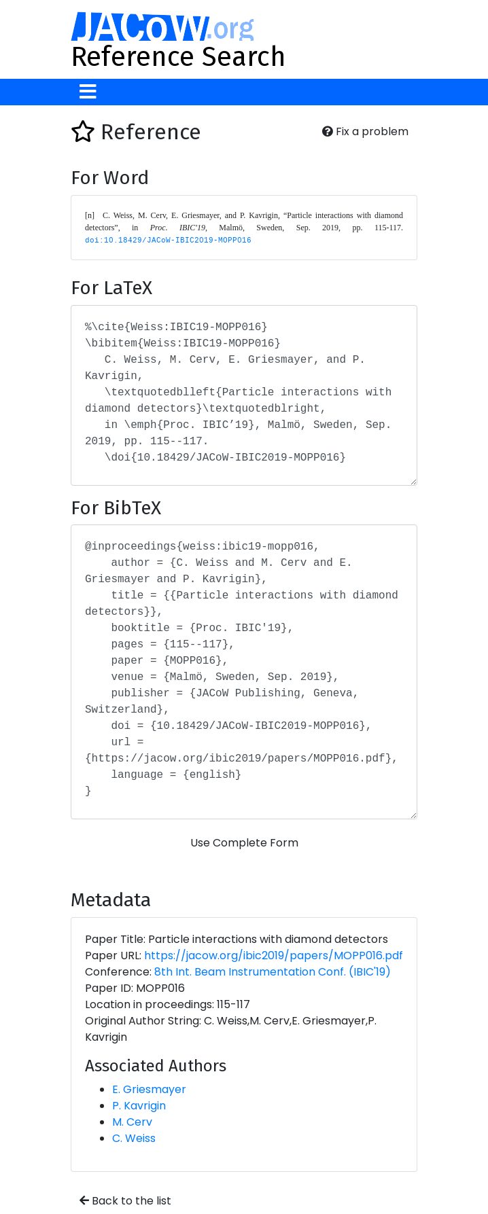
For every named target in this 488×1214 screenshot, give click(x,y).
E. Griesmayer (149, 1089)
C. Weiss (134, 1138)
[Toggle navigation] (88, 92)
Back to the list (125, 1201)
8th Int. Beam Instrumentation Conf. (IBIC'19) (272, 972)
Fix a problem (365, 131)
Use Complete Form (244, 843)
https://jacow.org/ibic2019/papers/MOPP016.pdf (273, 955)
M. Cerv (132, 1122)
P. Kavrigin (139, 1105)
